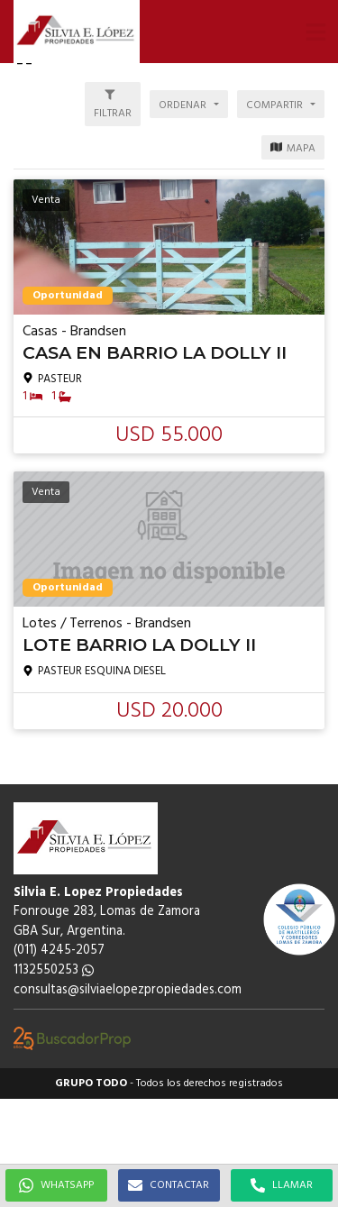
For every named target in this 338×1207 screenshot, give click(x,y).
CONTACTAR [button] (168, 1185)
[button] (315, 31)
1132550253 (54, 970)
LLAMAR (282, 1185)
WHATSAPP (56, 1185)
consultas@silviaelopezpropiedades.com (128, 990)
